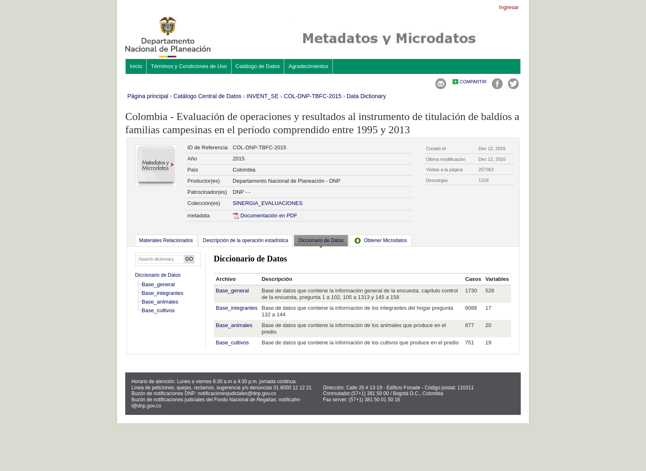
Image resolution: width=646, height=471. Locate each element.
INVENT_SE (263, 96)
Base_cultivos (158, 310)
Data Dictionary (366, 96)
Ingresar (509, 7)
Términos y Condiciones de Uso (189, 66)
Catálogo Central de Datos (207, 96)
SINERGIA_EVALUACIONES (268, 203)
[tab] (166, 240)
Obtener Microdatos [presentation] (380, 240)
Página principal (148, 96)
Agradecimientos (308, 66)
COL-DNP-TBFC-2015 (313, 96)
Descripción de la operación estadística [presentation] (245, 240)
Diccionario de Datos (158, 275)
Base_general (158, 284)
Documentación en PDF (265, 215)
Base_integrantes (162, 293)
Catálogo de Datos (258, 66)
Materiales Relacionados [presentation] (166, 240)
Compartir (473, 81)
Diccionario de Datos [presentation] (321, 240)
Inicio (136, 66)
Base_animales (160, 302)
